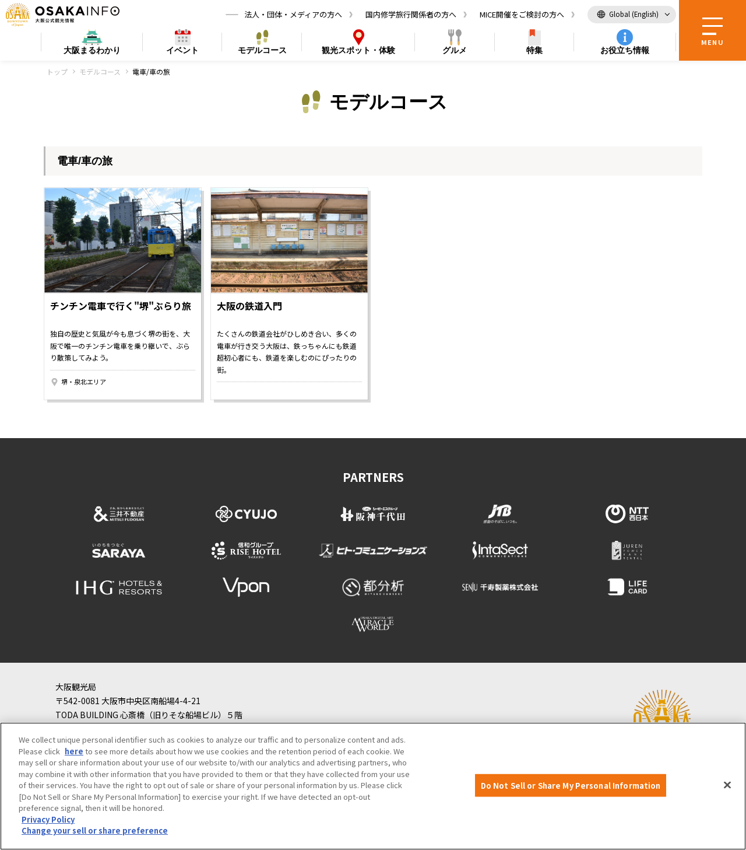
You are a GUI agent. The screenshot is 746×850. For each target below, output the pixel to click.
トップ (57, 71)
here (74, 751)
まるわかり (92, 50)
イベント (182, 50)
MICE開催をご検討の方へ (522, 14)
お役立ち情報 (624, 50)
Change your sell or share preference (95, 830)
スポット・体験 (358, 50)
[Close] (727, 784)
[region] (373, 786)
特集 (534, 50)
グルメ (454, 50)
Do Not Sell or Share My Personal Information (571, 784)
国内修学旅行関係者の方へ (410, 14)
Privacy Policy (48, 819)
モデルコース (262, 50)
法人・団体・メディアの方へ (293, 14)
